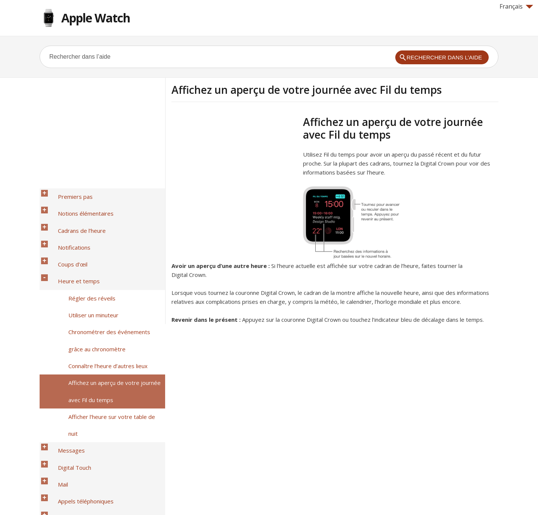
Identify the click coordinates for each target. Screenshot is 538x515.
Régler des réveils (84, 251)
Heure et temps (71, 242)
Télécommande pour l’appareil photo (97, 436)
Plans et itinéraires (74, 397)
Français (516, 6)
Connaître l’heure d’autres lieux (100, 290)
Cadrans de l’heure (74, 212)
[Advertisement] (234, 167)
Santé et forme (69, 378)
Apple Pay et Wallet (75, 387)
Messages (63, 329)
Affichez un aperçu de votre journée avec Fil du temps (107, 305)
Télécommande (70, 416)
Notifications (66, 222)
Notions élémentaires (78, 203)
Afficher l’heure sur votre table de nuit (109, 319)
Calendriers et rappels (78, 368)
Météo (58, 455)
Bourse (59, 446)
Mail (55, 348)
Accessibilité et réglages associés (93, 465)
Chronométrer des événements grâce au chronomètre (109, 275)
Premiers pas (67, 193)
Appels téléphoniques (78, 358)
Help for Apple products (66, 497)
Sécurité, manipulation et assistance (96, 475)
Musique (61, 407)
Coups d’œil (65, 232)
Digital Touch (66, 339)
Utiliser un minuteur (86, 261)
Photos (59, 426)
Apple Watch (95, 18)
